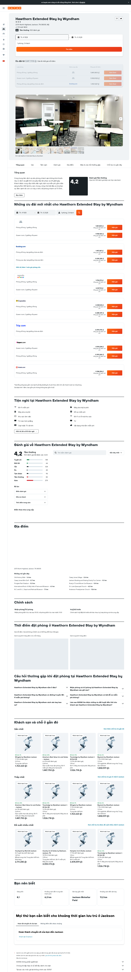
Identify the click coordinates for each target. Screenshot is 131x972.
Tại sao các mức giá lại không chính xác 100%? (70, 969)
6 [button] (46, 62)
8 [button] (56, 62)
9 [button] (79, 62)
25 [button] (36, 78)
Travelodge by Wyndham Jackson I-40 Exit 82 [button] (82, 758)
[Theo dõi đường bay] (3, 34)
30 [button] (62, 78)
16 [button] (62, 67)
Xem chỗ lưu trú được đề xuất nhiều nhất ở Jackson (106, 825)
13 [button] (46, 67)
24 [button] (31, 78)
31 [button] (31, 83)
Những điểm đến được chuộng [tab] (51, 924)
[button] (128, 2)
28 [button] (52, 78)
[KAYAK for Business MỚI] (3, 39)
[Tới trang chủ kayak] (14, 8)
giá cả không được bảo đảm (53, 955)
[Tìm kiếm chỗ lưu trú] (3, 19)
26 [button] (41, 78)
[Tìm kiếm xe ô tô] (3, 24)
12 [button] (41, 67)
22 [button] (57, 73)
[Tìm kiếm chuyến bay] (3, 14)
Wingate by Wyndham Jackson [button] (26, 757)
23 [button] (62, 73)
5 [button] (41, 62)
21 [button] (51, 73)
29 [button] (57, 78)
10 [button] (31, 67)
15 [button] (57, 67)
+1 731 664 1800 (21, 27)
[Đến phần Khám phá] (3, 30)
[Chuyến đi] (3, 45)
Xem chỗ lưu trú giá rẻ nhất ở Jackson (111, 777)
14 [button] (51, 67)
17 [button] (31, 73)
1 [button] (56, 57)
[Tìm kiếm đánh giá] (81, 452)
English (82, 2)
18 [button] (36, 73)
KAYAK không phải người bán (70, 961)
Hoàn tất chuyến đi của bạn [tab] (27, 924)
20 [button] (46, 73)
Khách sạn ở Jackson (26, 937)
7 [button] (51, 62)
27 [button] (46, 78)
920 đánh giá (35, 30)
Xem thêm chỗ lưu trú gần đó (114, 729)
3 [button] (30, 62)
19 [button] (41, 73)
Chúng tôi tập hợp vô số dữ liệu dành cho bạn (70, 965)
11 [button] (36, 67)
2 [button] (79, 57)
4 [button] (36, 62)
